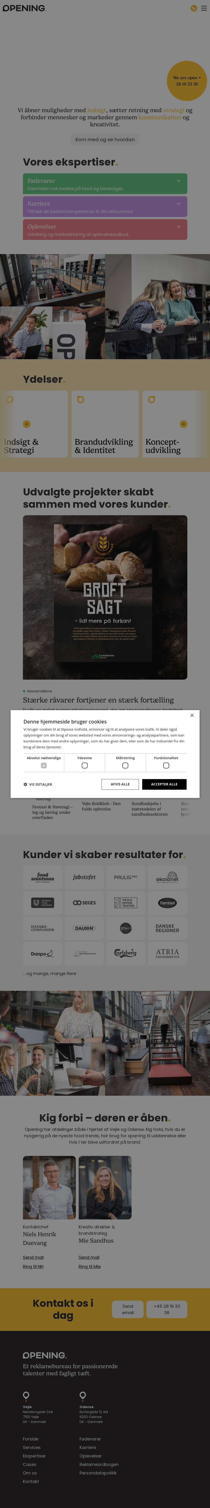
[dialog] (105, 754)
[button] (38, 784)
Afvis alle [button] (120, 784)
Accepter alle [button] (164, 784)
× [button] (192, 715)
